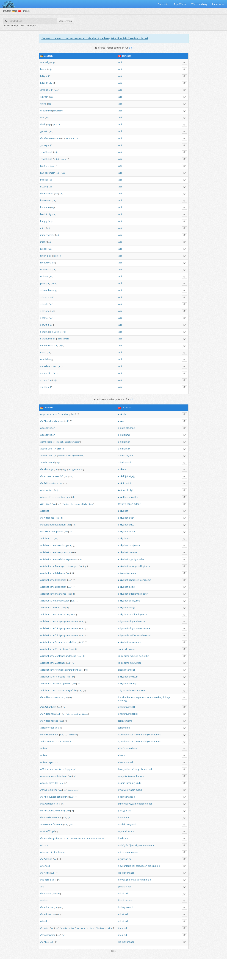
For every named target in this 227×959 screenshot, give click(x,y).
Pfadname (57, 824)
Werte (85, 714)
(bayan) (126, 872)
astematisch (48, 741)
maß (58, 441)
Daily (84, 504)
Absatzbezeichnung (54, 810)
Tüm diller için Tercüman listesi (129, 38)
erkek (121, 893)
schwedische (58, 769)
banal (43, 69)
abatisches (48, 683)
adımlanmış (124, 434)
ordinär (44, 276)
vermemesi (155, 734)
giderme (147, 566)
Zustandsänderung (65, 655)
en (119, 845)
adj (52, 62)
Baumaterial (60, 331)
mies (42, 228)
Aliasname (50, 934)
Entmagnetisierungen (66, 566)
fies (42, 117)
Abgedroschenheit (54, 421)
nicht (52, 852)
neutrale (77, 714)
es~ (54, 166)
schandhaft (63, 338)
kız (119, 872)
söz (124, 414)
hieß (42, 165)
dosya (129, 824)
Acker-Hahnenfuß (53, 476)
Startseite (163, 4)
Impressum (218, 4)
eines (73, 838)
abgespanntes (48, 776)
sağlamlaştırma (138, 614)
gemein (44, 131)
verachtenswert (48, 366)
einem (92, 928)
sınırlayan (152, 697)
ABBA (43, 769)
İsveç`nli (122, 769)
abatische (47, 545)
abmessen (46, 441)
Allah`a (122, 748)
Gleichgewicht (63, 683)
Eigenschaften (57, 497)
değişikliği (144, 655)
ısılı (125, 649)
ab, (62, 441)
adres (121, 852)
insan (125, 858)
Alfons (47, 914)
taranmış (130, 782)
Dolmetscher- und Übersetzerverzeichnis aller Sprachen (75, 38)
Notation (72, 734)
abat (44, 510)
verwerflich (46, 373)
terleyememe (125, 720)
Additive (44, 497)
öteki (120, 928)
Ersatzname (80, 928)
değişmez (135, 593)
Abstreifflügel (47, 831)
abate (49, 517)
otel (124, 469)
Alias (46, 928)
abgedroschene (48, 414)
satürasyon (135, 635)
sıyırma (122, 831)
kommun (45, 207)
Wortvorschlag (199, 4)
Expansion (61, 579)
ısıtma (132, 573)
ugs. (56, 90)
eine (49, 769)
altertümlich (72, 138)
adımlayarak (125, 462)
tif (121, 497)
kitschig (44, 186)
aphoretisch (48, 727)
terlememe (124, 727)
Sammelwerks (97, 838)
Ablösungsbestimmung (56, 796)
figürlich (56, 124)
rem (46, 845)
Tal (56, 782)
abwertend (58, 110)
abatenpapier (54, 531)
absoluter (45, 824)
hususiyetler (131, 497)
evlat (120, 789)
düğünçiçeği (128, 476)
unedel (44, 359)
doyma (133, 621)
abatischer (48, 669)
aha (42, 886)
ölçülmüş (130, 427)
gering (43, 145)
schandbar (46, 290)
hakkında (139, 734)
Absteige (48, 469)
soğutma (135, 545)
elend (43, 103)
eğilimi (142, 690)
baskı (121, 838)
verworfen (46, 380)
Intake (90, 504)
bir (129, 769)
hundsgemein (47, 172)
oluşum (134, 676)
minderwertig (47, 235)
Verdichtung (61, 649)
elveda (122, 755)
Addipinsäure (51, 483)
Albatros (48, 907)
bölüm (121, 817)
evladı (139, 789)
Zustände (60, 662)
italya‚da (130, 803)
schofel (44, 317)
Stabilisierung (62, 614)
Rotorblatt (62, 776)
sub (58, 138)
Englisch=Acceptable (72, 504)
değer (144, 593)
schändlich (46, 338)
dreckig (44, 89)
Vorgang (60, 676)
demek (130, 762)
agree (48, 879)
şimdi (121, 886)
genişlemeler (137, 559)
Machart (50, 83)
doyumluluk (135, 628)
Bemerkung (64, 414)
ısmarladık (131, 748)
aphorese (51, 720)
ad (41, 845)
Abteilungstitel (51, 838)
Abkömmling (50, 789)
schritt (61, 455)
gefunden (61, 852)
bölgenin (143, 803)
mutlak (121, 824)
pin (121, 483)
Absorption (61, 552)
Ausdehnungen (63, 559)
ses (131, 734)
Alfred (43, 921)
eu (43, 748)
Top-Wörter (180, 4)
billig (42, 76)
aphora (50, 706)
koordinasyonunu (136, 697)
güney (121, 803)
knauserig (45, 200)
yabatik (124, 517)
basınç (131, 649)
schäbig (44, 331)
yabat (123, 510)
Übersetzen (65, 21)
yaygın (125, 879)
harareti (141, 621)
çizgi (132, 586)
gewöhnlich (46, 152)
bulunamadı (131, 852)
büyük (124, 845)
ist (69, 455)
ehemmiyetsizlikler (128, 713)
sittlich (70, 714)
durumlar (136, 662)
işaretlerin (123, 734)
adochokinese (53, 697)
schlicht (44, 304)
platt (42, 283)
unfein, (57, 159)
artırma (137, 642)
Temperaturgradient (67, 669)
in (87, 928)
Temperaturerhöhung (67, 642)
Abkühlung (61, 545)
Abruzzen (50, 803)
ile (128, 490)
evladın (131, 789)
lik (121, 421)
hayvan (125, 907)
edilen (129, 503)
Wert (48, 503)
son (122, 490)
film (120, 900)
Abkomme (73, 790)
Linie (57, 607)
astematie (51, 734)
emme (133, 552)
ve (125, 789)
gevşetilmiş (124, 776)
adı (120, 165)
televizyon (141, 865)
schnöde (45, 311)
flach (43, 124)
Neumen (66, 741)
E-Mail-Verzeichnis (104, 928)
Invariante (60, 593)
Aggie (47, 872)
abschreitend (47, 462)
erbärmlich (46, 110)
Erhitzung (60, 573)
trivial (43, 352)
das (42, 531)
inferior (44, 179)
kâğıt (132, 531)
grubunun (143, 769)
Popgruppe (70, 769)
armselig (44, 62)
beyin (168, 697)
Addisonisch (46, 490)
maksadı (130, 796)
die (41, 421)
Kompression (62, 600)
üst (132, 524)
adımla (121, 427)
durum (134, 655)
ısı (131, 642)
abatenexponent (55, 524)
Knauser (48, 193)
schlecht (44, 297)
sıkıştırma (135, 600)
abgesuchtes (47, 782)
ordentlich (45, 269)
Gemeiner (49, 138)
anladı (127, 886)
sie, (51, 166)
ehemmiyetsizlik (126, 706)
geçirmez (126, 655)
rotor (133, 776)
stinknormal (46, 345)
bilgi (147, 734)
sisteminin (142, 879)
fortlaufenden (83, 838)
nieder (43, 248)
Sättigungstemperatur (67, 621)
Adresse (44, 852)
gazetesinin (143, 845)
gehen (61, 448)
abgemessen (74, 441)
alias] (72, 928)
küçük (161, 697)
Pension (79, 469)
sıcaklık (122, 669)
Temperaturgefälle (66, 690)
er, (47, 166)
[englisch (64, 928)
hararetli (135, 579)
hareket (133, 690)
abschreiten (46, 448)
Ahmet (47, 893)
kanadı (140, 776)
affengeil (45, 865)
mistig (43, 241)
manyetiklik (136, 566)
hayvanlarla (124, 865)
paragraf (123, 810)
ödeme (122, 796)
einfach (44, 96)
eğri (132, 517)
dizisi (125, 900)
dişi (120, 858)
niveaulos (45, 262)
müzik (134, 769)
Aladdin (44, 900)
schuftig (44, 324)
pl (73, 497)
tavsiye (122, 503)
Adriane (48, 858)
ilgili (132, 490)
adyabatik (123, 573)
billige (72, 469)
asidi (128, 483)
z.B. (51, 331)
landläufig (45, 214)
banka (132, 879)
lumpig (43, 221)
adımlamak (124, 441)
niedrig (44, 255)
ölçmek (130, 455)
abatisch (46, 538)
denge (133, 683)
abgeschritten (47, 427)
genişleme (145, 579)
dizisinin (152, 865)
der (42, 138)
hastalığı (122, 700)
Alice (46, 941)
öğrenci (133, 845)
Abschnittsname (53, 817)
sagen (50, 762)
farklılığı (130, 669)
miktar (137, 503)
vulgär (43, 387)
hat (66, 441)
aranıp (121, 782)
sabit (120, 649)
